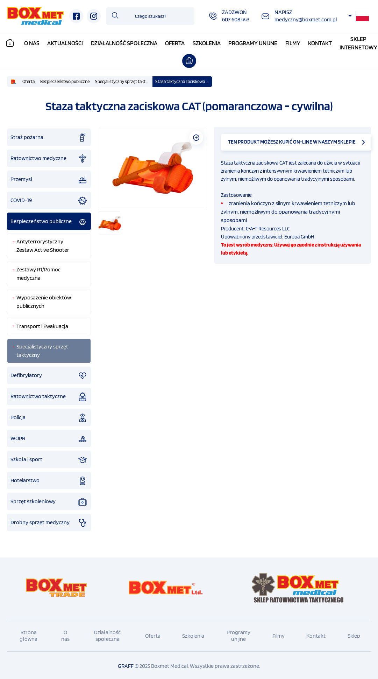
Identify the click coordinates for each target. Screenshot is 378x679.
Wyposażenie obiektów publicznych (43, 299)
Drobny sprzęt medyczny (48, 521)
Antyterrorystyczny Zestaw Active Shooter (42, 243)
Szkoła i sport (48, 458)
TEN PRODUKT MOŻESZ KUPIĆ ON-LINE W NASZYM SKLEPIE (292, 140)
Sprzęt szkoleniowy (48, 500)
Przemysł (48, 178)
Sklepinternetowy (358, 43)
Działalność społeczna (124, 43)
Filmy (292, 43)
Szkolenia (207, 43)
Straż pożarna (48, 136)
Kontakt (320, 43)
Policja (48, 416)
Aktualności (65, 43)
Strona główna (28, 633)
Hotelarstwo (48, 479)
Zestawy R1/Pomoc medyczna (38, 271)
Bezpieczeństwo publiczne (65, 79)
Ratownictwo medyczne (48, 157)
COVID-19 (48, 199)
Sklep (354, 634)
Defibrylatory (48, 374)
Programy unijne (252, 43)
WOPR (48, 437)
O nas (32, 43)
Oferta (175, 43)
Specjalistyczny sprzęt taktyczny (123, 79)
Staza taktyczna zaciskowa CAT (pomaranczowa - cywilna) (184, 79)
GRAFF (126, 664)
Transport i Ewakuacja (42, 324)
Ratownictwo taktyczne (48, 395)
